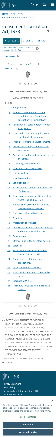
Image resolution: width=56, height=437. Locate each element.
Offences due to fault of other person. (31, 240)
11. (8, 178)
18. (8, 222)
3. (9, 124)
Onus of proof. (20, 236)
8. (9, 163)
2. (9, 112)
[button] (44, 5)
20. (8, 236)
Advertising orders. (22, 178)
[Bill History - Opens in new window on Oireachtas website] (42, 41)
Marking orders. (21, 173)
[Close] (52, 401)
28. (8, 285)
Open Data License (12, 394)
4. (9, 133)
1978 (20, 13)
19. (8, 227)
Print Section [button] (9, 68)
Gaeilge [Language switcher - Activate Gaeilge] (34, 1)
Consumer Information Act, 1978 (18, 17)
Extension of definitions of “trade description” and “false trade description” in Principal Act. (29, 116)
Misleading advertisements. (26, 163)
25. (8, 267)
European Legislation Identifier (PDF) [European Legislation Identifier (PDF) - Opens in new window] (21, 391)
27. (8, 280)
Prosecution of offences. (25, 222)
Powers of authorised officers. (27, 213)
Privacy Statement (12, 383)
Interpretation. (20, 107)
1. (9, 107)
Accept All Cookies (28, 433)
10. (8, 173)
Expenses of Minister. (23, 280)
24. (8, 259)
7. (9, 155)
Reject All (28, 425)
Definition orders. (21, 182)
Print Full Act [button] (9, 56)
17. (8, 218)
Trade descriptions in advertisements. (32, 141)
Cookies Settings (28, 417)
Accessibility (9, 387)
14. (8, 196)
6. (9, 146)
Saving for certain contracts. (27, 267)
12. (8, 182)
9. (9, 168)
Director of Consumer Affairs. (27, 168)
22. (8, 245)
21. (8, 240)
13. (8, 187)
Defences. (17, 245)
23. (8, 250)
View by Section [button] (12, 41)
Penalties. (17, 218)
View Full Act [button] (28, 41)
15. (8, 204)
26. (8, 272)
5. (9, 141)
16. (8, 213)
